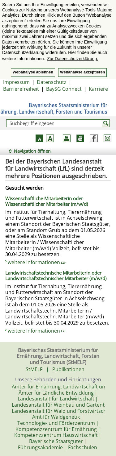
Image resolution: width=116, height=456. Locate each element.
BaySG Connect (64, 88)
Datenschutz (52, 82)
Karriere (98, 88)
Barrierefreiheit (21, 88)
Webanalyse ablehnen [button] (33, 72)
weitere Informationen (37, 262)
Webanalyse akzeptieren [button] (82, 72)
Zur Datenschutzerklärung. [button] (72, 58)
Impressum (16, 82)
